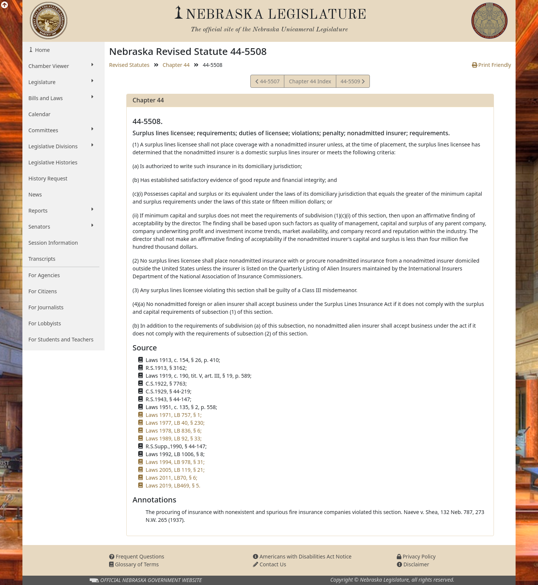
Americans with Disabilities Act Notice (302, 556)
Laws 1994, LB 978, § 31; (175, 461)
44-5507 (267, 82)
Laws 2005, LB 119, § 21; (175, 469)
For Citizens (42, 291)
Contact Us (269, 564)
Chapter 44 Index (310, 81)
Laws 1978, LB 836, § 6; (174, 430)
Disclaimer (413, 564)
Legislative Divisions (60, 146)
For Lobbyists (44, 323)
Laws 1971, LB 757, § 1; (174, 414)
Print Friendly (491, 64)
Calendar (39, 114)
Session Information (53, 242)
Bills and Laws (60, 98)
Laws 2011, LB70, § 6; (171, 477)
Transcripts (41, 258)
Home (42, 49)
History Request (47, 178)
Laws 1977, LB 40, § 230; (175, 422)
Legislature (60, 82)
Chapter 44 (176, 64)
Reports (60, 210)
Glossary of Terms (134, 564)
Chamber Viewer (60, 65)
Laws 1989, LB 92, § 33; (174, 438)
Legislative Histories (52, 162)
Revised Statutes (129, 64)
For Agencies (44, 275)
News (35, 194)
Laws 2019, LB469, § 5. (173, 485)
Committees (60, 130)
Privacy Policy (416, 556)
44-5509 (352, 82)
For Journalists (46, 307)
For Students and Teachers (60, 339)
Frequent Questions (136, 556)
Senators (60, 226)
